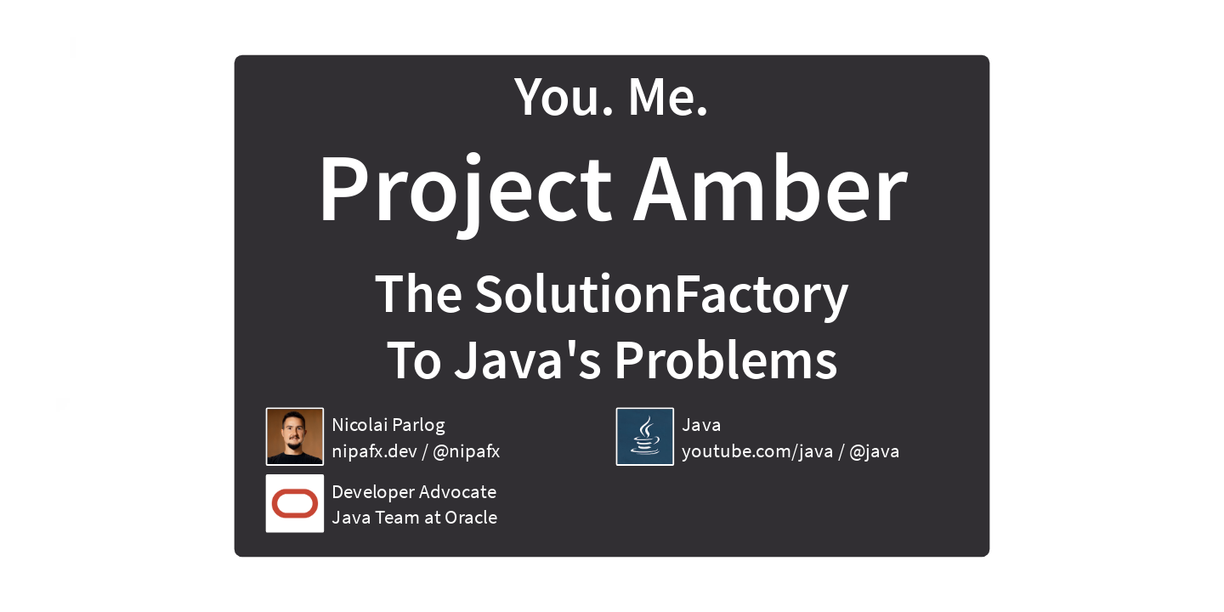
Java (701, 424)
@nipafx (467, 449)
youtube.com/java (758, 449)
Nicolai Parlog (388, 424)
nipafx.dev (374, 449)
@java (874, 449)
